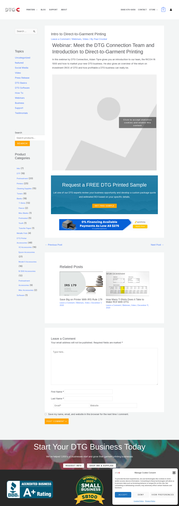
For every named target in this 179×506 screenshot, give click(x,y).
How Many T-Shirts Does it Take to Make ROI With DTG (125, 300)
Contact (142, 10)
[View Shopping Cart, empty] (163, 9)
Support (53, 10)
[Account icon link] (171, 10)
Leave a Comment (60, 39)
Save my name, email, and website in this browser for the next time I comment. (88, 414)
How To (19, 93)
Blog (43, 10)
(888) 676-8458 (128, 10)
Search (18, 132)
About (64, 10)
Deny (141, 494)
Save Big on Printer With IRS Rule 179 (81, 299)
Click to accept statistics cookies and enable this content (137, 122)
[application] (36, 9)
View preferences (163, 494)
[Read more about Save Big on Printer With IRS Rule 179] (81, 283)
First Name (57, 391)
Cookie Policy (139, 501)
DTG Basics (21, 83)
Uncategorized (22, 57)
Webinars (19, 98)
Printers (31, 9)
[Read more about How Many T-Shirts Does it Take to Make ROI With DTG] (127, 283)
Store (153, 9)
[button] (174, 472)
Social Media (21, 67)
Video (18, 73)
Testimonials (21, 113)
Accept (123, 494)
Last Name (57, 398)
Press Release (22, 77)
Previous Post (53, 244)
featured (19, 62)
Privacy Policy (150, 501)
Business (19, 103)
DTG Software (22, 88)
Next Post (157, 244)
